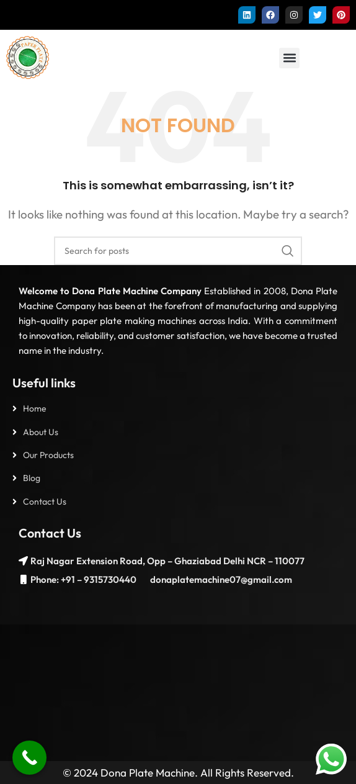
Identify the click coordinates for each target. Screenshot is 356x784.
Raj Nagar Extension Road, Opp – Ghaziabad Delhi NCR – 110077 (167, 561)
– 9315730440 (105, 579)
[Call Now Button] (29, 758)
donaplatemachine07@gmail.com (220, 579)
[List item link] (178, 408)
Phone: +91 (52, 579)
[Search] (178, 251)
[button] (289, 58)
